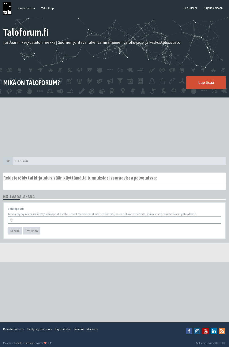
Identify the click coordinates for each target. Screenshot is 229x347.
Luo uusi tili (191, 8)
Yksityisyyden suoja (39, 329)
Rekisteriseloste (13, 329)
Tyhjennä (31, 231)
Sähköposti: (16, 209)
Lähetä (15, 231)
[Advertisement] (114, 127)
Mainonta (92, 329)
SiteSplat (29, 342)
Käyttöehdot (63, 329)
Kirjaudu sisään (213, 8)
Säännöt (79, 329)
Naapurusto (26, 8)
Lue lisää (206, 82)
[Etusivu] (8, 161)
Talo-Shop (47, 8)
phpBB (18, 342)
